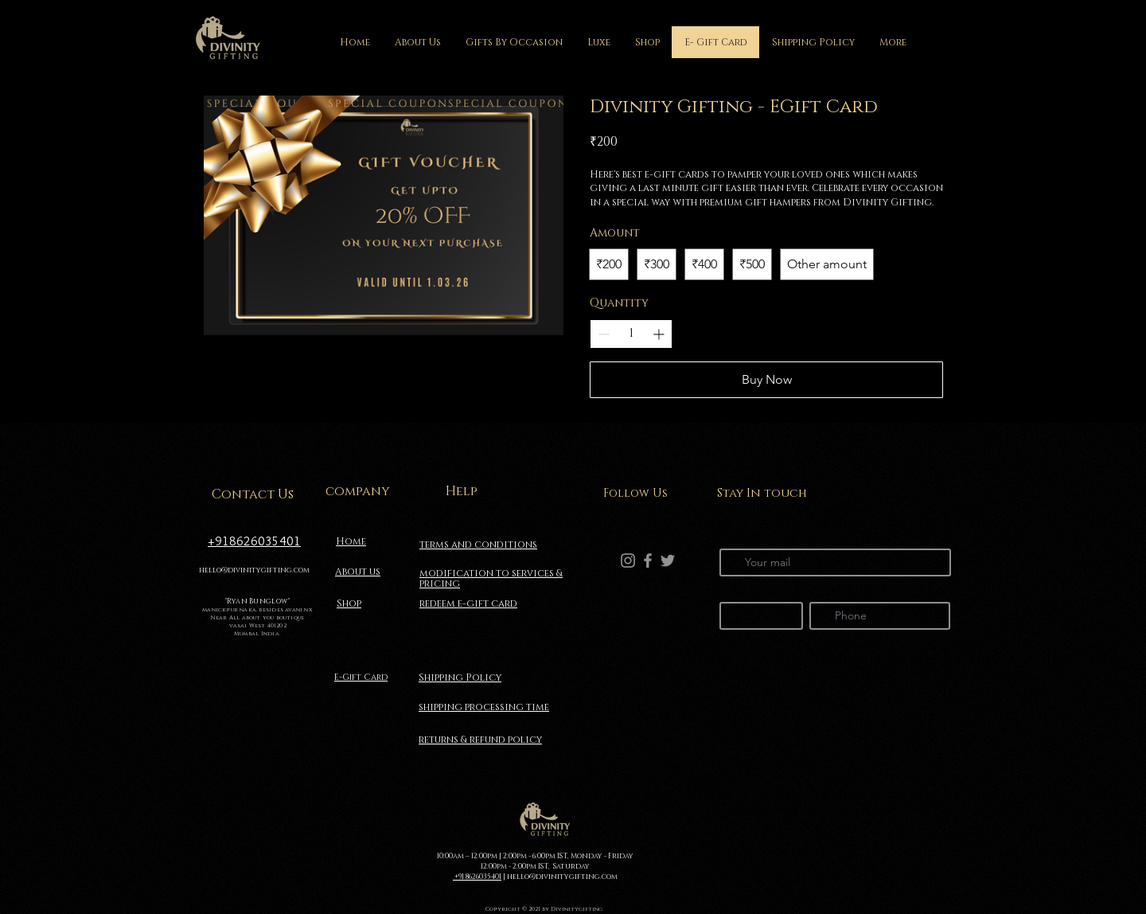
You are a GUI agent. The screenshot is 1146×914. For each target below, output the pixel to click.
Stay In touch (762, 493)
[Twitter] (667, 560)
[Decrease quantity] (603, 334)
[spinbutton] (631, 334)
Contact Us (253, 494)
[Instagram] (627, 560)
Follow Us (635, 493)
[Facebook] (647, 560)
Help (461, 491)
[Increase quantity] (658, 334)
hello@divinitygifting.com (254, 570)
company (357, 491)
